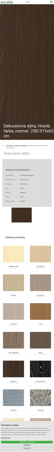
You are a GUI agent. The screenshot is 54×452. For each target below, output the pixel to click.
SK (28, 2)
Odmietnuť (27, 445)
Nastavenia (27, 448)
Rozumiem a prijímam (27, 442)
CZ (26, 2)
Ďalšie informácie (5, 438)
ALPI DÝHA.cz (10, 145)
